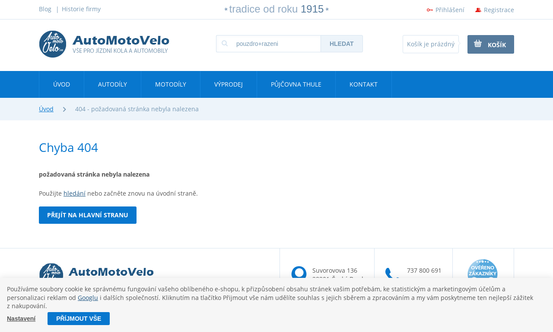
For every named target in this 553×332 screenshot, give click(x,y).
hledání (75, 193)
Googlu (88, 297)
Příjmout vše (78, 318)
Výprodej (228, 84)
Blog (45, 9)
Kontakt (364, 84)
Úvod (61, 84)
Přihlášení (449, 10)
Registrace (499, 10)
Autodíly (112, 84)
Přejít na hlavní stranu (87, 215)
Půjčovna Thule (296, 84)
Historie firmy (81, 9)
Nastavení (21, 318)
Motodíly (170, 84)
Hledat (342, 43)
